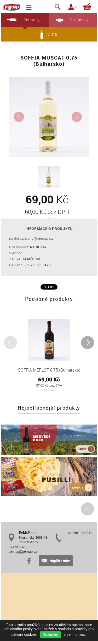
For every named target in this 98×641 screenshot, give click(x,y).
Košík (87, 6)
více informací (75, 634)
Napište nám (56, 560)
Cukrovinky (71, 19)
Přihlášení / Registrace (72, 7)
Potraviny (22, 19)
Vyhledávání (58, 7)
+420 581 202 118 (79, 532)
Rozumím (50, 635)
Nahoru (87, 508)
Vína (49, 35)
